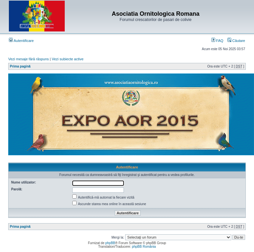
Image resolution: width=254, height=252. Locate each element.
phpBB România (144, 246)
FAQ (217, 41)
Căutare (236, 41)
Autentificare (21, 41)
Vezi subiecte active (68, 59)
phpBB (110, 243)
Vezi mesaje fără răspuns (28, 59)
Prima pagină (20, 66)
